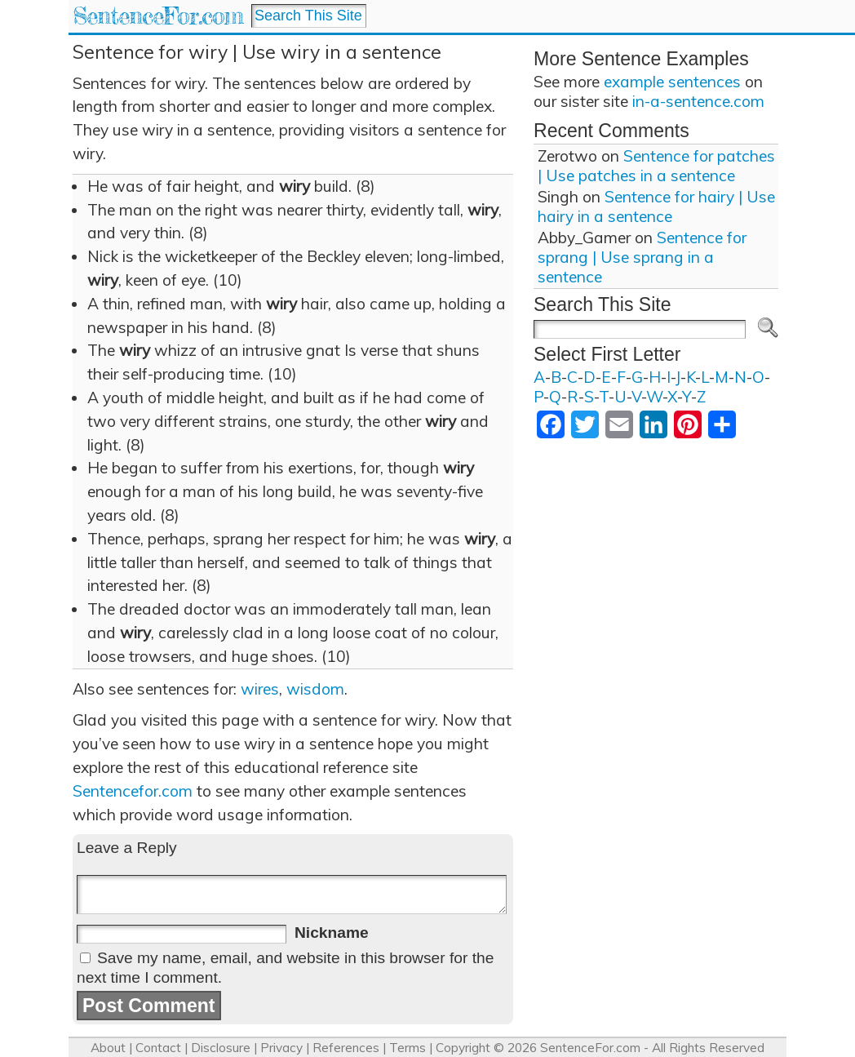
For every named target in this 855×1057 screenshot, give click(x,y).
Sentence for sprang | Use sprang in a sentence (642, 257)
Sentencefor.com (133, 791)
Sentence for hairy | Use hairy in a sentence (656, 206)
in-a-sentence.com (698, 101)
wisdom (315, 689)
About (108, 1047)
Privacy (281, 1047)
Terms (407, 1047)
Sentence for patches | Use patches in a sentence (656, 165)
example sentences (672, 81)
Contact (158, 1047)
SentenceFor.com (158, 16)
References (345, 1047)
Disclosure (220, 1047)
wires (260, 689)
